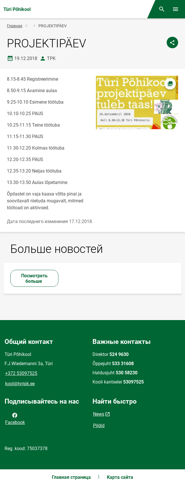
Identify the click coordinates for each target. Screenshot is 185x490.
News (98, 414)
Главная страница (71, 477)
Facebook (15, 418)
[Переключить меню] (175, 9)
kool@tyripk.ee (20, 383)
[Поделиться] (172, 42)
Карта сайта (120, 477)
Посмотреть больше (34, 278)
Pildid (99, 425)
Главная (14, 26)
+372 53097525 (21, 373)
